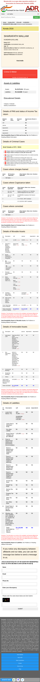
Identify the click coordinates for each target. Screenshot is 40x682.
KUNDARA (26, 22)
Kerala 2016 (11, 22)
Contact (20, 663)
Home (3, 14)
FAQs (20, 669)
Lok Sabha (10, 14)
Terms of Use (20, 666)
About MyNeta (20, 654)
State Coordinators (20, 660)
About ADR (20, 657)
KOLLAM (19, 22)
